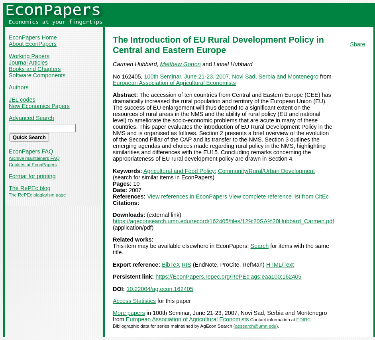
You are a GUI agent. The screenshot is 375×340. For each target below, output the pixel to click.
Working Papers (29, 56)
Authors (19, 87)
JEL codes (22, 99)
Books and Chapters (35, 69)
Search (260, 246)
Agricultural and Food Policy (179, 171)
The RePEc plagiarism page (37, 195)
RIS (186, 264)
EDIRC (303, 319)
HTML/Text (280, 264)
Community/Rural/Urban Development (266, 171)
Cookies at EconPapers (33, 164)
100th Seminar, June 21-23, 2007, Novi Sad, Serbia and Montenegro (231, 76)
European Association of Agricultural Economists (174, 83)
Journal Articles (28, 62)
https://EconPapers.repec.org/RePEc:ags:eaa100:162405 (228, 276)
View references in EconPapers (187, 196)
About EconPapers (33, 44)
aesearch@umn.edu (256, 326)
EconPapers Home (33, 37)
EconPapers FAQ (31, 151)
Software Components (37, 75)
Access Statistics (134, 301)
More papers (129, 313)
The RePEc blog (30, 188)
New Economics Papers (39, 106)
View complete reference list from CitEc (279, 196)
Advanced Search (31, 118)
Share (357, 44)
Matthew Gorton (180, 64)
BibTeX (171, 264)
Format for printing (32, 176)
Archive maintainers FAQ (34, 158)
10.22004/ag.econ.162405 (159, 289)
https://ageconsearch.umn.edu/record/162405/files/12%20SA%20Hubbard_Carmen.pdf (223, 221)
